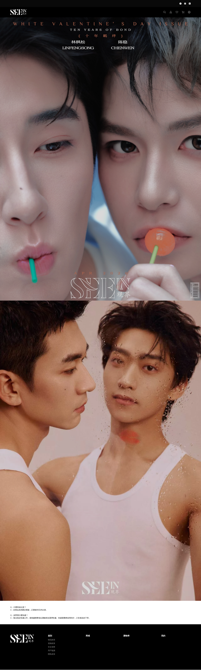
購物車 (126, 636)
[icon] (180, 4)
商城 (88, 636)
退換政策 (51, 643)
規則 (50, 636)
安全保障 (51, 647)
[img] (100, 300)
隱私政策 (51, 654)
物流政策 (51, 640)
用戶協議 (51, 650)
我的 (163, 636)
